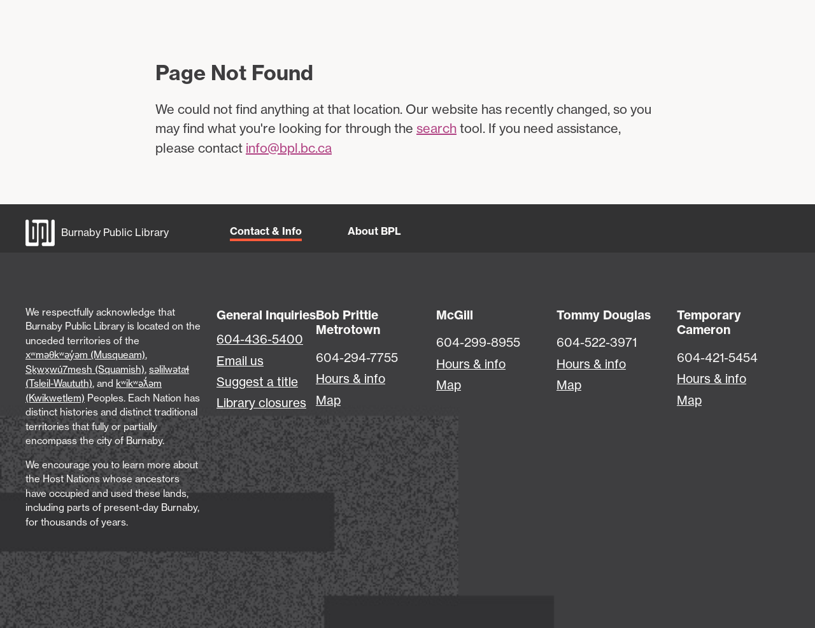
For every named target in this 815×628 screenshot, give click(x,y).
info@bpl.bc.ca (289, 148)
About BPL (374, 231)
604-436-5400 (259, 339)
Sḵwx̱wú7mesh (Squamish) (85, 369)
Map (328, 400)
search (436, 128)
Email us (240, 360)
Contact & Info (266, 231)
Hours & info (350, 378)
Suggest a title (257, 381)
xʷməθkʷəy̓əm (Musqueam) (85, 355)
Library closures (261, 402)
